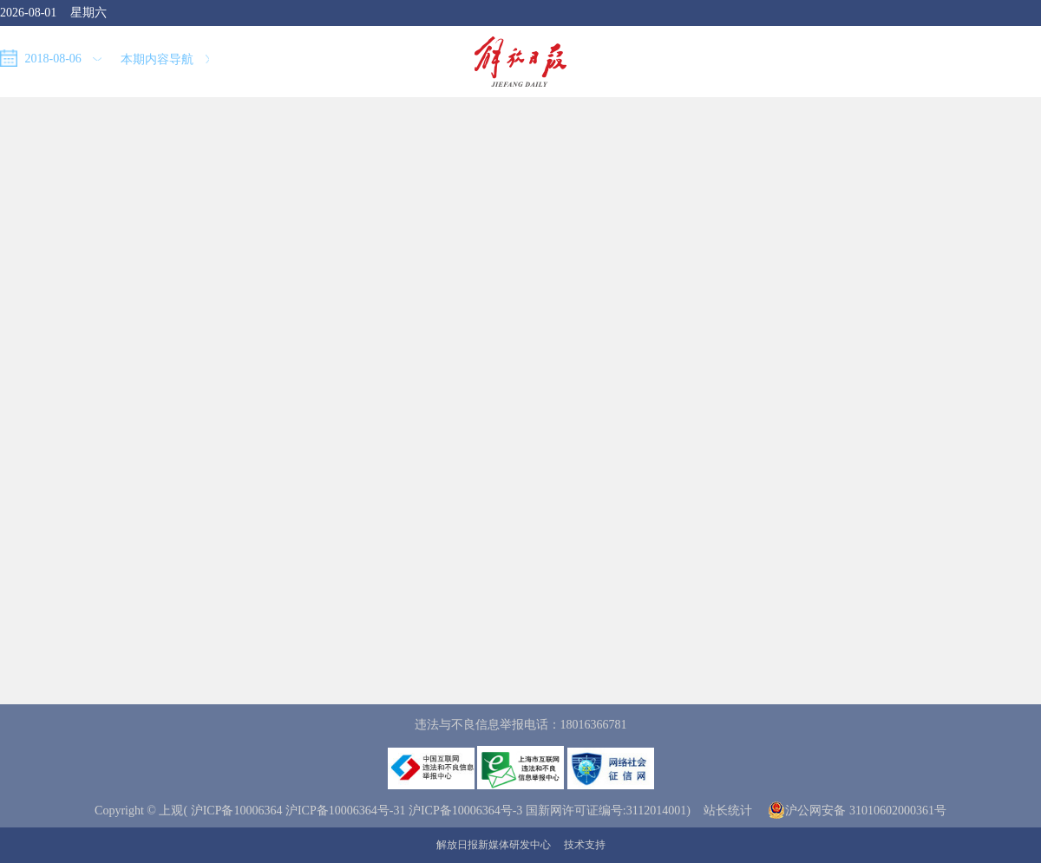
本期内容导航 (165, 59)
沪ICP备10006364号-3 (465, 810)
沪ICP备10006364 (237, 810)
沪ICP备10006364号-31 (345, 810)
